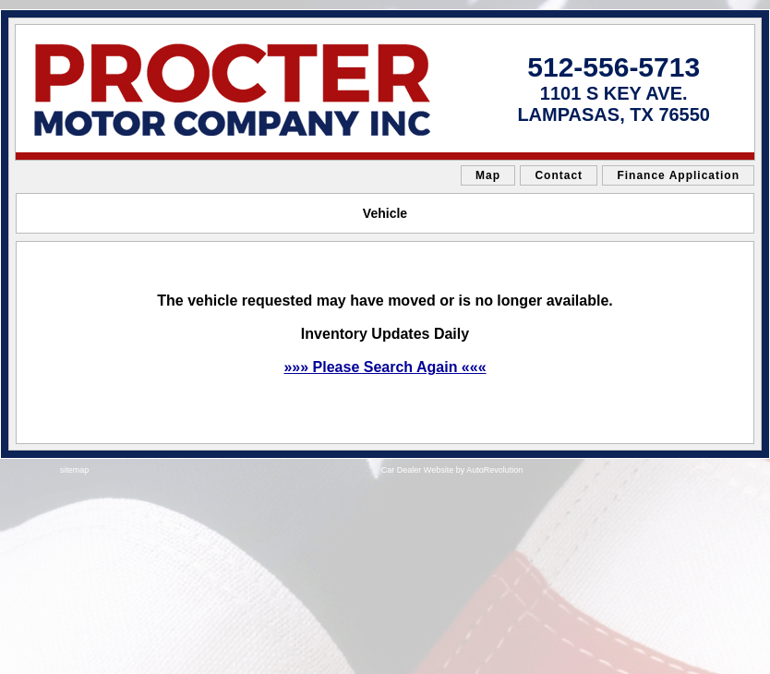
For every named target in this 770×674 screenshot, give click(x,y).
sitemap (75, 470)
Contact (559, 175)
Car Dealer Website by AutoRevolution (452, 470)
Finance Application (678, 175)
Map (487, 175)
